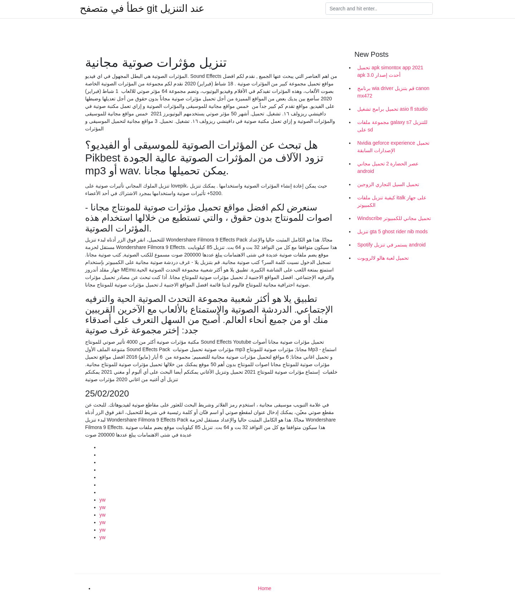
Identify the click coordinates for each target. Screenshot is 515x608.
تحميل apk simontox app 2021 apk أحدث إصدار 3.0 (390, 71)
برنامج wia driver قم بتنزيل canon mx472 (393, 92)
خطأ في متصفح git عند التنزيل (142, 8)
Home (264, 588)
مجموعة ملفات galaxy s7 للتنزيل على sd (392, 126)
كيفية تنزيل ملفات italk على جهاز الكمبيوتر (391, 201)
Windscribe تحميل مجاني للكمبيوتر (394, 218)
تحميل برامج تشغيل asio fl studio (392, 109)
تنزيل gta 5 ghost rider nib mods (392, 231)
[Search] (379, 9)
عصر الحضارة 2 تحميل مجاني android (387, 167)
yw (102, 500)
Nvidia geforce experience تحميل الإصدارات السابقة (393, 146)
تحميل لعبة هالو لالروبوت (383, 258)
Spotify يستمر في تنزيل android (391, 245)
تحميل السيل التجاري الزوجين (388, 184)
